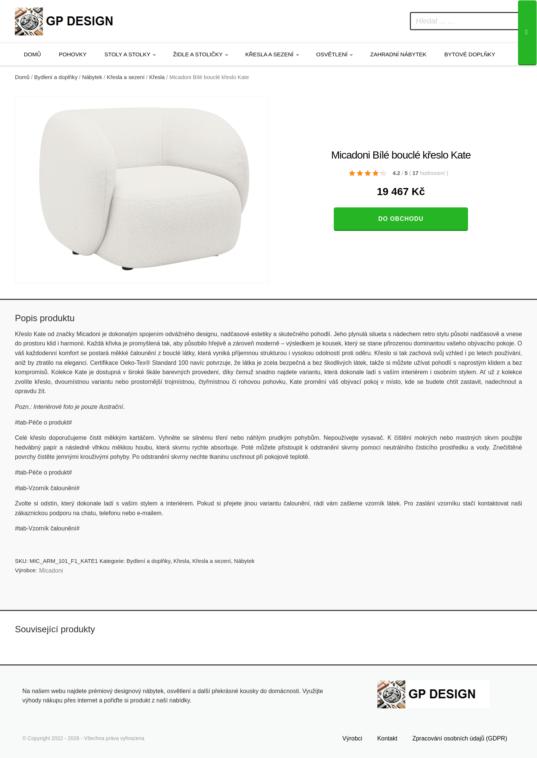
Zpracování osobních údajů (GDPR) (459, 738)
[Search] (527, 32)
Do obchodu (400, 219)
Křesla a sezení (269, 54)
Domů (32, 54)
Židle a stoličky (198, 54)
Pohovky (73, 54)
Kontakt (387, 738)
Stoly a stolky (127, 54)
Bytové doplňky (470, 54)
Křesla (157, 77)
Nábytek (92, 77)
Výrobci (352, 738)
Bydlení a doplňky (56, 77)
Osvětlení (332, 54)
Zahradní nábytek (398, 54)
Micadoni (51, 570)
